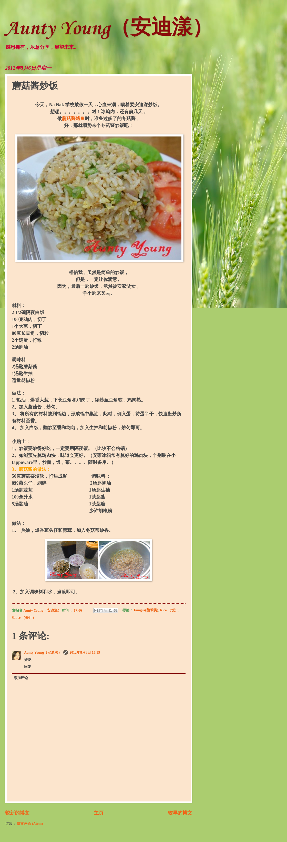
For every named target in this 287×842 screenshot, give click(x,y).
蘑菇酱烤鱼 (73, 118)
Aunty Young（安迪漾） (109, 29)
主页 (99, 813)
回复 (27, 667)
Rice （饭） (169, 610)
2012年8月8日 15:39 (84, 652)
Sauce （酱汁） (24, 618)
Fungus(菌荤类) (146, 610)
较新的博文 (17, 813)
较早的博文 (180, 813)
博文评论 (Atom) (30, 824)
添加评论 (21, 678)
